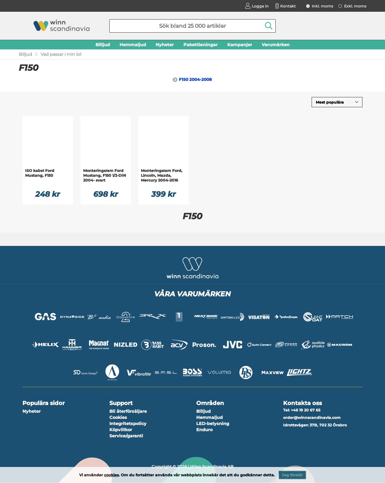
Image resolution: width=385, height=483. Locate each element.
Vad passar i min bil (61, 55)
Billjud (102, 44)
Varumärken (276, 44)
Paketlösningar (200, 44)
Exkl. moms (355, 6)
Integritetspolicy (128, 424)
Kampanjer (239, 44)
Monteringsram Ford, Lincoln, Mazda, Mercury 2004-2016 (161, 176)
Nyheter (165, 44)
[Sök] (192, 26)
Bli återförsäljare (128, 411)
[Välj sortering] (337, 103)
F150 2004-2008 (195, 80)
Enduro (204, 430)
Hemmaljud (133, 44)
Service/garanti (126, 436)
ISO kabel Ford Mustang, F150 (39, 174)
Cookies (118, 418)
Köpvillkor (120, 430)
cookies (111, 475)
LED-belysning (212, 424)
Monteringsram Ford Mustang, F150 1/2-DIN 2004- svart (104, 176)
